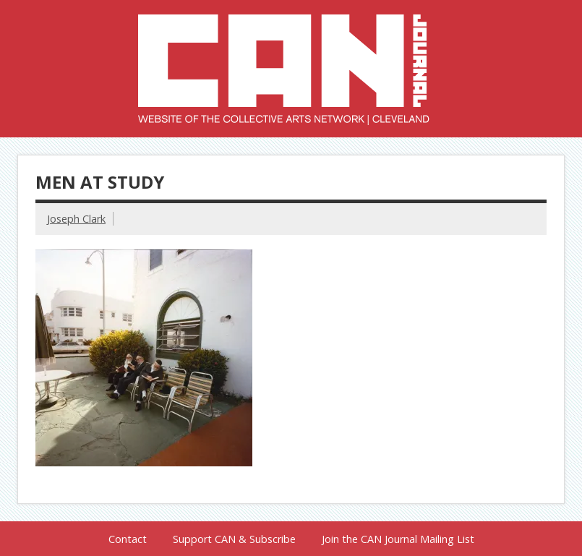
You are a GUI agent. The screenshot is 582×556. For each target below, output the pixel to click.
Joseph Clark (76, 219)
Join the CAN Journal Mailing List (398, 539)
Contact (127, 539)
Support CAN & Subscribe (234, 539)
